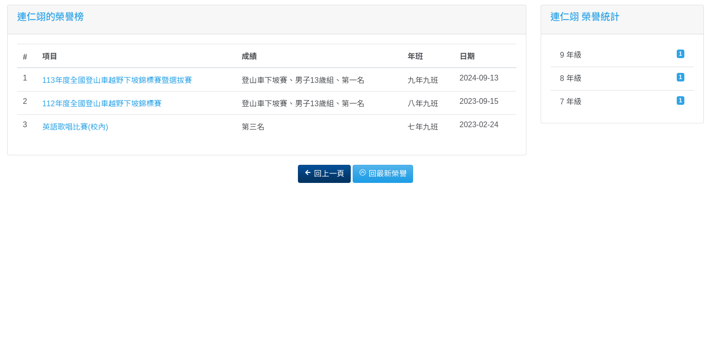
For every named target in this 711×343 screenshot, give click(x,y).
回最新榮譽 (382, 173)
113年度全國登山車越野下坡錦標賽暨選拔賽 (117, 80)
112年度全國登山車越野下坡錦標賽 (102, 104)
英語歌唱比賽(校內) (75, 127)
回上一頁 (324, 173)
